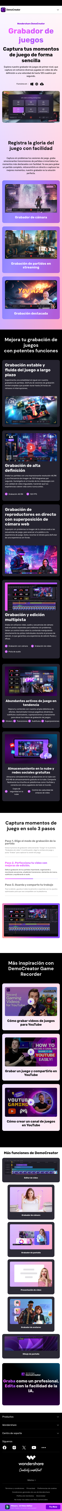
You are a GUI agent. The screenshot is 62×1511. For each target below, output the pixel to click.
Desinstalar (40, 1496)
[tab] (31, 848)
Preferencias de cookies (47, 1488)
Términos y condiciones (14, 1488)
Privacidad (30, 1488)
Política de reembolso (25, 1496)
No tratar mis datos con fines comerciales (31, 1500)
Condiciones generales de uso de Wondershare (31, 1492)
